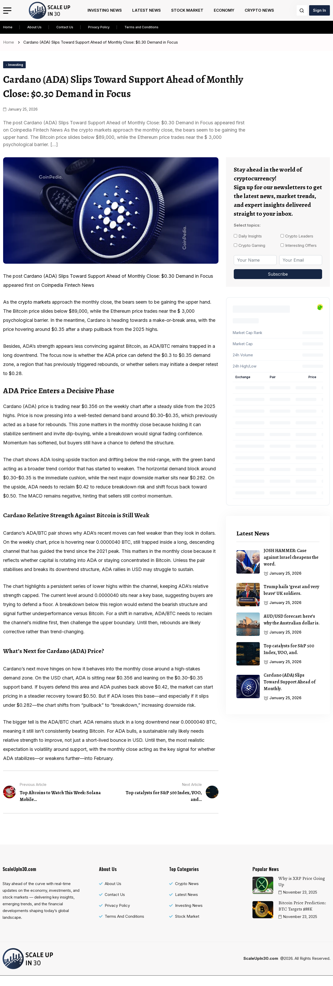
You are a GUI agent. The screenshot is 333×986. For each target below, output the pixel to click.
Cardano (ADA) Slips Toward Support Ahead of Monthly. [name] (290, 682)
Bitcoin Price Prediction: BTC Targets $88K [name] (302, 916)
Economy (224, 10)
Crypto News (259, 10)
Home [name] (9, 42)
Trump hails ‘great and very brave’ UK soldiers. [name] (291, 589)
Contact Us (64, 27)
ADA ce (116, 365)
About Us (34, 27)
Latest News (146, 10)
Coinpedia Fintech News (67, 295)
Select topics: (247, 225)
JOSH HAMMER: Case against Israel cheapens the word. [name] (291, 557)
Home (7, 27)
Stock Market (187, 10)
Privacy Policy (99, 27)
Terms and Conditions (141, 27)
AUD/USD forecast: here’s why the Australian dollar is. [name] (291, 619)
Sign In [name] (319, 10)
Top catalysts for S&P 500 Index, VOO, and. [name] (289, 649)
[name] (49, 10)
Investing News (105, 10)
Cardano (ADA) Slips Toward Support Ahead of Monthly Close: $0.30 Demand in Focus (118, 286)
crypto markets (34, 312)
